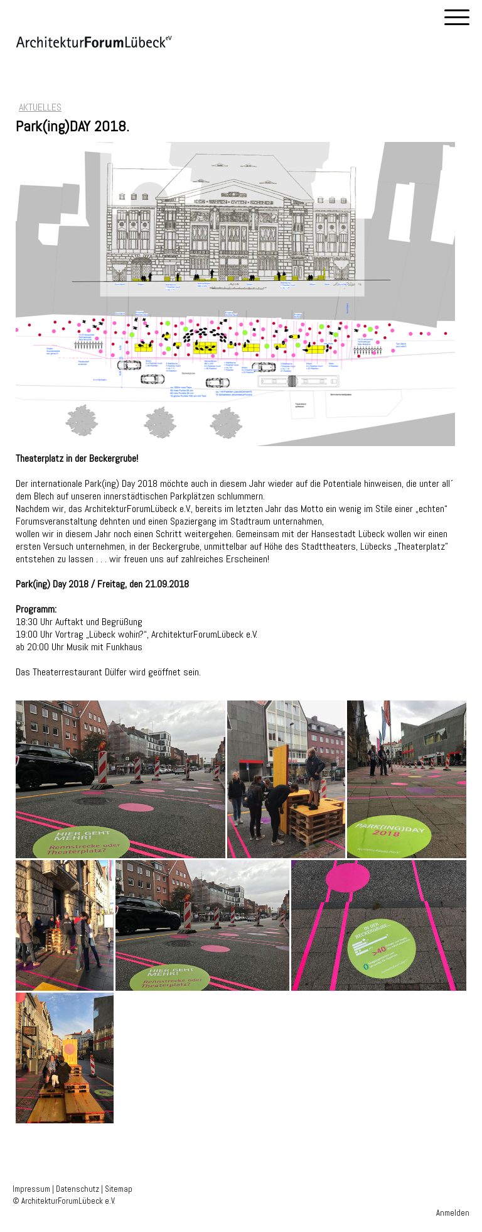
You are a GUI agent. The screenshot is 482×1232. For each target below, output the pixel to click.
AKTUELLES (40, 107)
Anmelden (452, 1212)
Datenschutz (77, 1189)
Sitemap (118, 1189)
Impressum (31, 1189)
